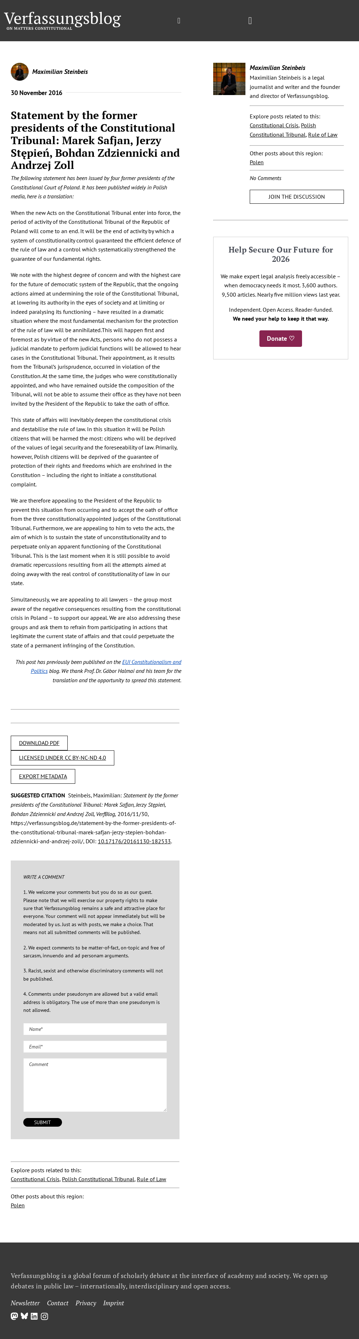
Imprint (113, 1302)
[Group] (62, 14)
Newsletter (25, 1302)
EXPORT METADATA (43, 776)
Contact (57, 1302)
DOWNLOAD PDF (39, 742)
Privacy (86, 1302)
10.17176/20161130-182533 (134, 841)
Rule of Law (151, 1179)
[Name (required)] (95, 1029)
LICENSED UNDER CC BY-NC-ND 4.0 (62, 757)
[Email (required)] (95, 1047)
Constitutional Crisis (35, 1179)
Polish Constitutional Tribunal (98, 1179)
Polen (18, 1205)
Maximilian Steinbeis (60, 71)
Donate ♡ (281, 338)
